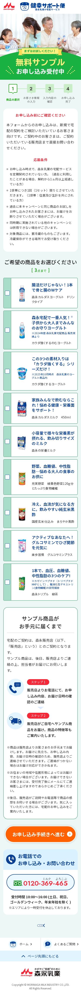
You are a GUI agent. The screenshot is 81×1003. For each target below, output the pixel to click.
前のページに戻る (43, 927)
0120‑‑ (45, 883)
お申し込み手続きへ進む (38, 834)
